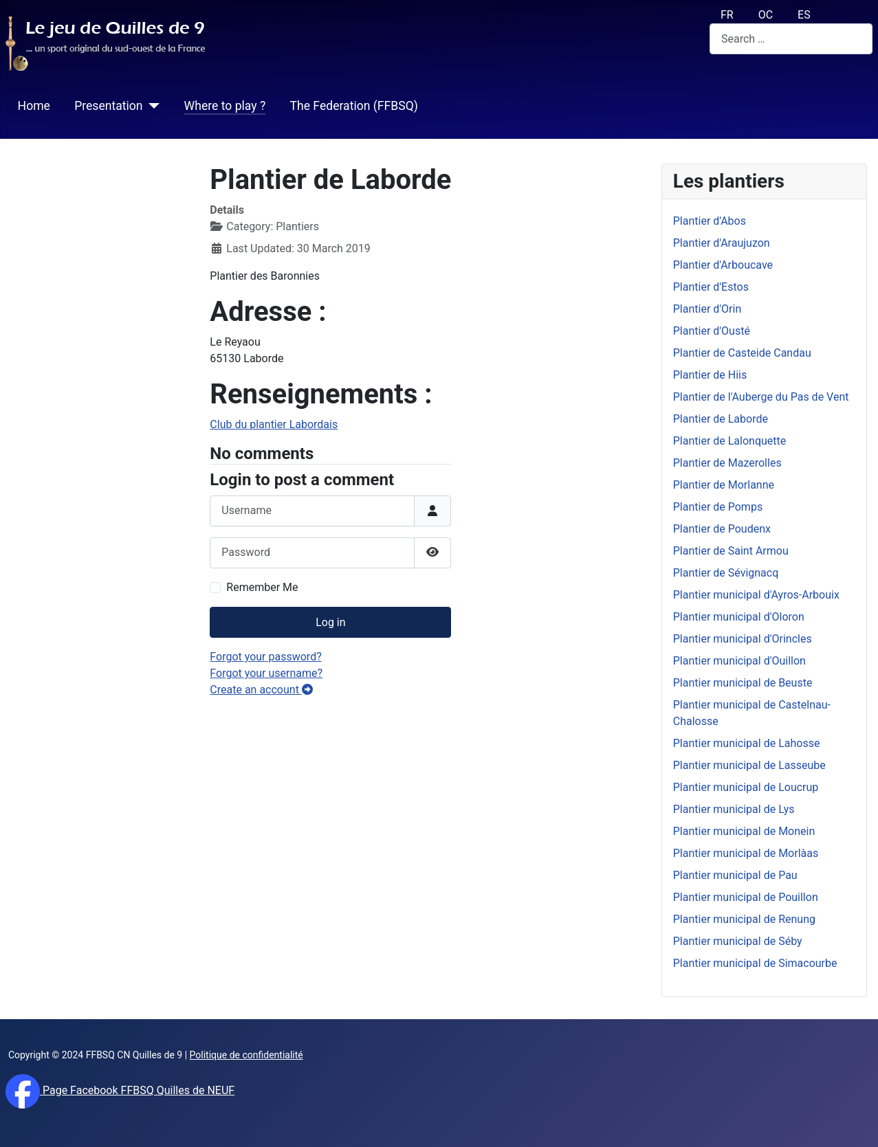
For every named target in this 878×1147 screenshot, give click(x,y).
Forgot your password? (265, 656)
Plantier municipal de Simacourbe (755, 963)
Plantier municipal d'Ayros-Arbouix (756, 594)
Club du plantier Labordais (274, 424)
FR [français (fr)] (727, 14)
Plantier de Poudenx (722, 528)
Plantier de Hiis (710, 374)
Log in (330, 622)
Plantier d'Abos (709, 220)
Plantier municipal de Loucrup (746, 787)
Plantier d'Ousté (711, 330)
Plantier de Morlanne (723, 484)
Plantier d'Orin (707, 308)
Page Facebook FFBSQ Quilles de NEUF (137, 1090)
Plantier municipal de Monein (744, 831)
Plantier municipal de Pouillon (745, 897)
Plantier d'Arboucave (723, 264)
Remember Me (262, 587)
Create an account (261, 689)
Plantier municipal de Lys (734, 809)
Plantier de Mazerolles (727, 462)
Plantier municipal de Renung (744, 919)
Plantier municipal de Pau (735, 875)
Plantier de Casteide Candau (742, 352)
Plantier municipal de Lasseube (749, 765)
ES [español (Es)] (804, 14)
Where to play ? (225, 106)
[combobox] (791, 38)
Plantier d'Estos (711, 286)
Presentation (108, 106)
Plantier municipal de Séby (737, 941)
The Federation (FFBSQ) (353, 106)
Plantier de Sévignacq (726, 572)
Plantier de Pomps (717, 506)
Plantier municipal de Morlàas (745, 853)
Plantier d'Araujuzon (721, 242)
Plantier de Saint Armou (731, 550)
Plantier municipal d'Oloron (738, 616)
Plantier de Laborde (720, 418)
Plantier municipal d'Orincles (742, 638)
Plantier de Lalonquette (730, 440)
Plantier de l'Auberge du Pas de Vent (761, 396)
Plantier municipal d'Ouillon (739, 660)
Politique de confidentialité (246, 1054)
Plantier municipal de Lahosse (746, 743)
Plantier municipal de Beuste (743, 682)
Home (34, 106)
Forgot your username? (266, 673)
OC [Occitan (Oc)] (765, 14)
